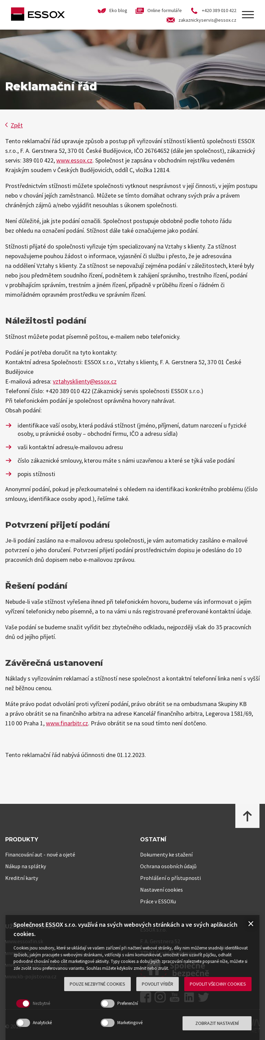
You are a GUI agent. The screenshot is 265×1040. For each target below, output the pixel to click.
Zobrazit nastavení (217, 1023)
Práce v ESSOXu (158, 901)
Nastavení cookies (161, 889)
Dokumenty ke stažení (166, 854)
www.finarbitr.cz (67, 723)
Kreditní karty (21, 878)
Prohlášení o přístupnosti (170, 878)
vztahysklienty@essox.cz (85, 381)
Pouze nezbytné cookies (97, 984)
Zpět (14, 125)
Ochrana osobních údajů (168, 866)
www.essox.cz (74, 160)
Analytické (42, 1023)
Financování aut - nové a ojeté (40, 854)
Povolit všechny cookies (218, 984)
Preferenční (127, 1003)
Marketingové (130, 1023)
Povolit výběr (157, 984)
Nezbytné (41, 1003)
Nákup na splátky (25, 866)
